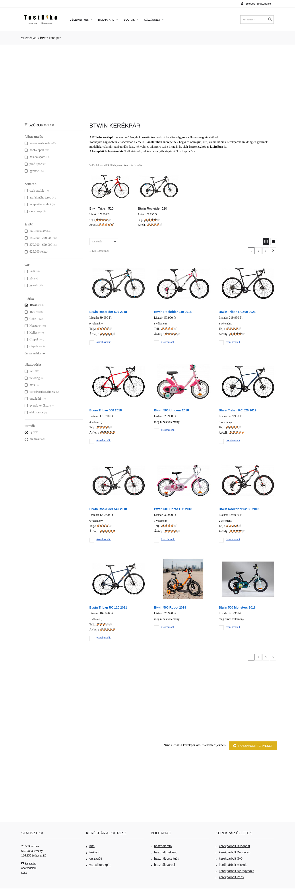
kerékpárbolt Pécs (230, 877)
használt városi (163, 864)
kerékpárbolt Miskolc (231, 864)
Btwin (31, 305)
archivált (33, 439)
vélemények (29, 37)
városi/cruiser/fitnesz (40, 391)
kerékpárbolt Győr (230, 858)
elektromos (34, 412)
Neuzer (31, 325)
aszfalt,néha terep (38, 197)
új (28, 432)
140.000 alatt (35, 231)
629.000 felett (36, 251)
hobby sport (34, 150)
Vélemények (81, 19)
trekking (32, 378)
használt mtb (161, 846)
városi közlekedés (38, 143)
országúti (33, 398)
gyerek (31, 285)
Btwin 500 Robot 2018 (170, 607)
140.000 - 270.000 (38, 238)
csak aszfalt (34, 190)
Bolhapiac (108, 19)
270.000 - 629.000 (38, 244)
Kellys (31, 332)
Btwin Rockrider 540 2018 (108, 509)
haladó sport (35, 157)
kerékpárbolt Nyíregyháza (235, 871)
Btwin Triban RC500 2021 (237, 312)
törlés (49, 125)
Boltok (131, 19)
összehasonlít (104, 342)
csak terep (33, 211)
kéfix (24, 872)
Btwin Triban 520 (101, 208)
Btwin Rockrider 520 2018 (108, 312)
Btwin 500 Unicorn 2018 (171, 410)
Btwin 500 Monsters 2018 (237, 607)
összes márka (35, 353)
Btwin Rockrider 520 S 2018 (239, 509)
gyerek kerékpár (37, 405)
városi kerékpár (98, 864)
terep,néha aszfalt (38, 204)
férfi (30, 271)
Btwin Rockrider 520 (152, 208)
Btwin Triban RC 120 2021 (108, 607)
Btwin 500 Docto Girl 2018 (173, 509)
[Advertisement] (147, 81)
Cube (30, 318)
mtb (29, 371)
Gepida (31, 346)
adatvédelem (29, 868)
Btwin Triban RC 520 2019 (237, 410)
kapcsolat (28, 863)
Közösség (153, 19)
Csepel (31, 339)
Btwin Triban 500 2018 (105, 410)
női (29, 278)
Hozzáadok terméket (253, 745)
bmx (30, 385)
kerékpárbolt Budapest (233, 846)
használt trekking (164, 852)
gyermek (32, 171)
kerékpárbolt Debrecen (233, 852)
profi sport (34, 164)
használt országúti (165, 858)
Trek (30, 312)
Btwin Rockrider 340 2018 (173, 312)
